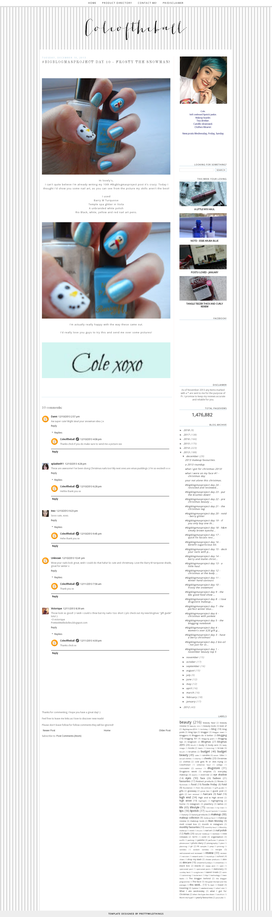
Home (92, 3)
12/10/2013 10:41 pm (73, 558)
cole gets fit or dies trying (209, 761)
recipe (218, 849)
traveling (183, 888)
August (190, 670)
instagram (195, 803)
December (192, 456)
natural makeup (202, 834)
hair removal (193, 794)
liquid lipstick (211, 811)
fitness (220, 781)
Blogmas (206, 741)
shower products (212, 859)
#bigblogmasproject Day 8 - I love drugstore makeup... (205, 600)
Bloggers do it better (202, 735)
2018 (187, 430)
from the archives (203, 788)
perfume (212, 840)
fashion (217, 778)
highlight (203, 801)
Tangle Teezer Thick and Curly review (204, 305)
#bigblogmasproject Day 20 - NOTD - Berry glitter (205, 515)
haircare (207, 794)
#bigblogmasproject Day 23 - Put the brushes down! (205, 493)
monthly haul (211, 827)
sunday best (184, 872)
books (191, 748)
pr (192, 846)
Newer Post (49, 730)
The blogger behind (200, 878)
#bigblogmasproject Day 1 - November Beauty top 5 (202, 650)
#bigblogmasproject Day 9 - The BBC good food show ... (204, 593)
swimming (186, 875)
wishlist (220, 894)
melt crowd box (188, 824)
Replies (58, 432)
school (220, 856)
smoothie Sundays (204, 862)
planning (183, 846)
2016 (187, 439)
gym (181, 794)
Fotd (224, 784)
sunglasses (198, 872)
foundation (187, 788)
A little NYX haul (204, 209)
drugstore (213, 768)
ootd (204, 836)
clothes (186, 761)
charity (198, 758)
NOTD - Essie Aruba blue (204, 240)
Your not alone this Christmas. (203, 480)
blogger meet (218, 732)
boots (200, 748)
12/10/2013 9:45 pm (91, 533)
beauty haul (209, 722)
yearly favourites (204, 897)
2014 (187, 448)
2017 (187, 434)
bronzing (210, 748)
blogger (205, 732)
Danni (54, 416)
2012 (187, 707)
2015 (187, 443)
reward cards (197, 856)
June (189, 679)
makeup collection (189, 817)
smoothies (219, 862)
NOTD (195, 837)
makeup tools (197, 820)
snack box (184, 865)
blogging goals (208, 738)
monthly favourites (189, 827)
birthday (204, 729)
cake (197, 755)
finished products (204, 781)
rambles (182, 849)
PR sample (201, 846)
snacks (198, 865)
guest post (218, 790)
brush (182, 752)
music (199, 830)
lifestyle (194, 807)
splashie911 (57, 463)
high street (185, 800)
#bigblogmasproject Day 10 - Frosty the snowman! (202, 586)
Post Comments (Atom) (68, 735)
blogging (222, 735)
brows (220, 748)
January (191, 701)
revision (185, 856)
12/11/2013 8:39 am (73, 608)
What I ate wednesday (191, 891)
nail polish (221, 830)
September (192, 666)
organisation (217, 836)
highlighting (217, 800)
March (190, 692)
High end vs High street (210, 797)
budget (205, 751)
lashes (220, 803)
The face (197, 881)
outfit (181, 840)
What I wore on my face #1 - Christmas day (202, 474)
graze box (205, 791)
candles (206, 755)
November (192, 657)
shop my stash (195, 859)
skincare (186, 862)
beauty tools (209, 725)
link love (210, 807)
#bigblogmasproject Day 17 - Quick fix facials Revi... (202, 536)
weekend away (207, 888)
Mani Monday (215, 821)
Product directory (117, 3)
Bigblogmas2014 (190, 729)
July (188, 675)
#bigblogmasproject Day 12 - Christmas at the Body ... (202, 572)
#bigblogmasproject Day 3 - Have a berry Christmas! (205, 636)
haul (219, 794)
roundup (210, 856)
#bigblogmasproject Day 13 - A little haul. (204, 565)
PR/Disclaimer (173, 3)
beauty (185, 722)
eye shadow (220, 774)
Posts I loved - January (204, 272)
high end (185, 797)
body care (213, 745)
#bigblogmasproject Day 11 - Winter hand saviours (202, 579)
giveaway (192, 790)
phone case (184, 843)
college (220, 765)
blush (193, 745)
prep (212, 846)
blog (213, 729)
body (201, 745)
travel (220, 884)
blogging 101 (190, 738)
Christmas (222, 758)
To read (211, 885)
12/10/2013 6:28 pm (91, 486)
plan (222, 843)
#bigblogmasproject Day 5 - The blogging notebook (204, 622)
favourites (184, 781)
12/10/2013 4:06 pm (91, 439)
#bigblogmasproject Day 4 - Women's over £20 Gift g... (202, 629)
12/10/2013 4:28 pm (75, 463)
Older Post (165, 730)
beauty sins (195, 726)
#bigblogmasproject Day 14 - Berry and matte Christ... (202, 557)
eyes (188, 778)
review (209, 853)
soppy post (210, 866)
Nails (186, 833)
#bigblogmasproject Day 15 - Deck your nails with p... (206, 550)
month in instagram (212, 824)
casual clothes (185, 758)
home (182, 803)
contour (199, 768)
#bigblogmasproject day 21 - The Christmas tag (205, 508)
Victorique (56, 608)
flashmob (183, 784)
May (188, 684)
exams (194, 775)
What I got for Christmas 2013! (203, 468)
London (223, 811)
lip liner (220, 807)
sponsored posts (203, 869)
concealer (184, 768)
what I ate (220, 888)
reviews (223, 853)
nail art (208, 830)
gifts (181, 790)
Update (195, 888)
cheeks (207, 758)
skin (225, 859)
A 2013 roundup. (195, 464)
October (191, 661)
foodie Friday (209, 784)
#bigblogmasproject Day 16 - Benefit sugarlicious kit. (202, 543)
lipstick (194, 811)
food (193, 784)
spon (221, 866)
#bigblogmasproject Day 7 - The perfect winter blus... (204, 608)
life (181, 807)
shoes (181, 859)
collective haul (204, 765)
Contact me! (147, 3)
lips (181, 811)
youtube (219, 897)
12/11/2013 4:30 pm (91, 640)
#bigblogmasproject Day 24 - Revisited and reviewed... (202, 486)
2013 (187, 452)
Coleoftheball (67, 439)
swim (224, 872)
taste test (198, 875)
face (202, 778)
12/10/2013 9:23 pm (67, 510)
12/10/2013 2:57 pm (69, 416)
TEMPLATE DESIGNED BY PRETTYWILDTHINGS (136, 913)
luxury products (199, 814)
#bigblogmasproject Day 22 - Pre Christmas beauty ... (205, 500)
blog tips (192, 732)
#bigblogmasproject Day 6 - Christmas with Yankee (202, 615)
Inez (53, 510)
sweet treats (212, 872)
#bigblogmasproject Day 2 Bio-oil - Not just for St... (205, 643)
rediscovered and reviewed (190, 853)
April (189, 688)
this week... (196, 884)
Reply (54, 425)
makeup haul (209, 818)
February (191, 697)
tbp (206, 875)
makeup (216, 814)
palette (201, 840)
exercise (205, 774)
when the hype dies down (203, 894)
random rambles (201, 849)
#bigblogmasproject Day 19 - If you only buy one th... (204, 522)
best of (223, 725)
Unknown (56, 558)
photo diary (197, 843)
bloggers (183, 735)
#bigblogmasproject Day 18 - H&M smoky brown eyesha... (206, 529)
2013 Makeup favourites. (200, 460)
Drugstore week (188, 771)
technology (215, 875)
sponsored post (186, 869)
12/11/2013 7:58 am (90, 584)
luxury (185, 814)
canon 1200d (218, 755)
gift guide (219, 788)
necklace (215, 834)
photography (212, 843)
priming (220, 846)
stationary (218, 868)
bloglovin (192, 741)
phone (221, 840)
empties (207, 771)
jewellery (208, 803)
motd (191, 830)
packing (191, 840)
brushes (192, 751)
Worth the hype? (186, 897)
